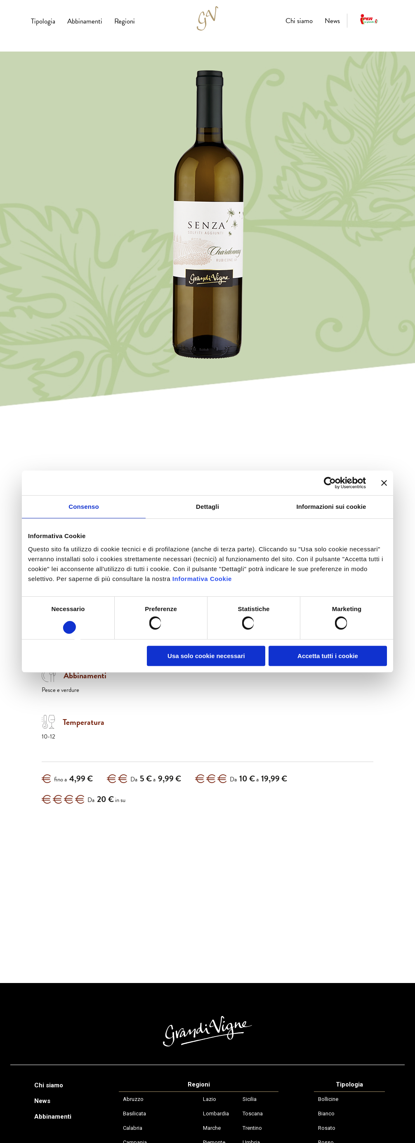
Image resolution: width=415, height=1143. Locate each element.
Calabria (132, 1128)
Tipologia (43, 21)
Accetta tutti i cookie (327, 655)
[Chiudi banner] (384, 483)
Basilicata (134, 1113)
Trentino (252, 1128)
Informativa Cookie (202, 578)
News (332, 21)
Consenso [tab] (83, 506)
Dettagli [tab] (207, 506)
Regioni (124, 21)
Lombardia (216, 1113)
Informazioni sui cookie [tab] (331, 506)
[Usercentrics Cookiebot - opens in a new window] (330, 483)
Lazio (209, 1099)
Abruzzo (133, 1099)
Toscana (253, 1113)
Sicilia (250, 1099)
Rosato (326, 1128)
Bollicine (328, 1099)
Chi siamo (299, 21)
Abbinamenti (84, 21)
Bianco (326, 1113)
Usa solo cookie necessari (206, 655)
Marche (212, 1128)
